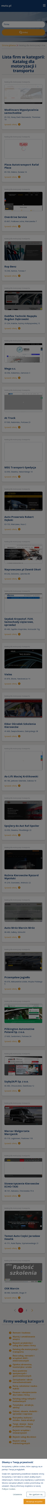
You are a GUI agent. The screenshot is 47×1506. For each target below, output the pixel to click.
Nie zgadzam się (35, 1494)
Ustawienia (17, 1494)
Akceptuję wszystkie (34, 1501)
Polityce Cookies (8, 1489)
